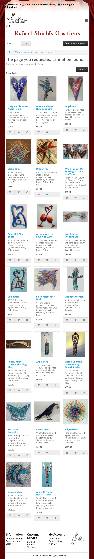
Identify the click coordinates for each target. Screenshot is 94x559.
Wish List (52, 543)
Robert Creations (14, 538)
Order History (55, 541)
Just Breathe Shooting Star (72, 235)
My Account (54, 538)
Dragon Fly (42, 168)
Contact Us (32, 542)
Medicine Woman (74, 296)
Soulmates (13, 296)
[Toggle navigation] (86, 20)
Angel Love (42, 361)
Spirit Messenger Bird (45, 298)
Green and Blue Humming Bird (44, 107)
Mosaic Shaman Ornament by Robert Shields (73, 364)
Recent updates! (14, 541)
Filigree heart (72, 429)
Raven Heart (43, 429)
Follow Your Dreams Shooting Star (17, 364)
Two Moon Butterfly (13, 431)
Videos (9, 543)
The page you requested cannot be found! (34, 52)
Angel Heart (71, 106)
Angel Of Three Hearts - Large (44, 493)
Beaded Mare (15, 491)
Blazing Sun (14, 168)
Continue (82, 69)
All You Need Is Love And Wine (44, 235)
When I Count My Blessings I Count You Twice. (74, 171)
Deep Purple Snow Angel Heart (18, 107)
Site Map (31, 547)
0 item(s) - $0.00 (74, 43)
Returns (31, 544)
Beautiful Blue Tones (16, 235)
